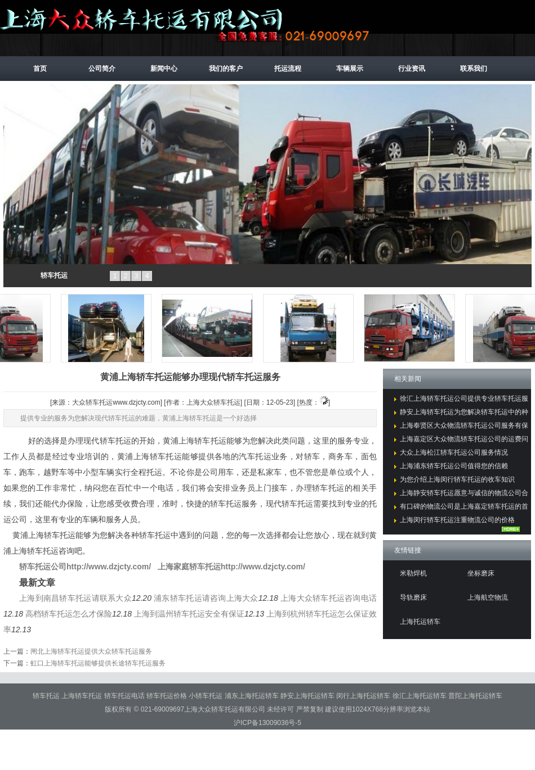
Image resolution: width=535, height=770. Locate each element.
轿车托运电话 (125, 696)
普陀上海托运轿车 (475, 696)
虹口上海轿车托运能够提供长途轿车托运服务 (98, 663)
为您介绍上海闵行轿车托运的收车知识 (457, 479)
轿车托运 (54, 275)
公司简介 (101, 69)
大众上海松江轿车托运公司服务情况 (454, 452)
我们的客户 (226, 69)
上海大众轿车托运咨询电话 (328, 598)
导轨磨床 (413, 597)
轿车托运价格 (167, 696)
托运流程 (287, 69)
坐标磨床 (480, 573)
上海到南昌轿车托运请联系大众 (75, 598)
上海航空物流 (487, 597)
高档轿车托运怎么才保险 (68, 613)
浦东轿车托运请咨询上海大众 (206, 598)
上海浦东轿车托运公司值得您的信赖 (454, 466)
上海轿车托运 (82, 696)
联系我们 (473, 69)
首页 (40, 69)
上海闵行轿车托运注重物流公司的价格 (457, 520)
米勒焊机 (413, 573)
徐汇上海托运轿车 (420, 696)
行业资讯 (411, 69)
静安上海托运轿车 (308, 696)
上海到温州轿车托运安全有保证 (189, 613)
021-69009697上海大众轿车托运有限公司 (203, 709)
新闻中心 (163, 69)
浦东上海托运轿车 (252, 696)
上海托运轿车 (420, 622)
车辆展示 (349, 69)
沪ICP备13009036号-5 (267, 723)
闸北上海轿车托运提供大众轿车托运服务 (91, 651)
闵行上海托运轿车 (364, 696)
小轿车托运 (206, 696)
